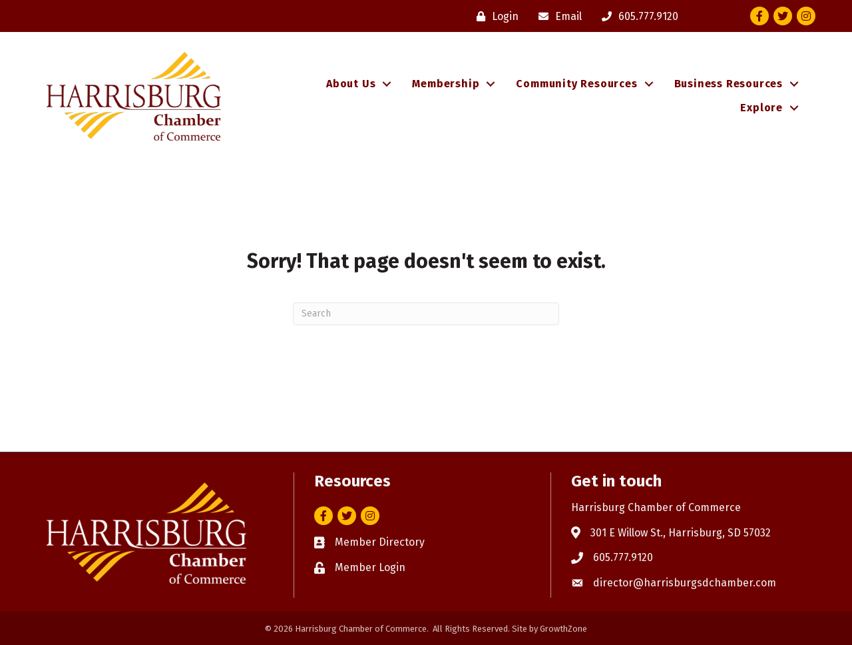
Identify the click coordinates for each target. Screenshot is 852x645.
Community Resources (576, 83)
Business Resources (728, 83)
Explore (761, 107)
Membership (445, 83)
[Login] (494, 16)
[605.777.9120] (636, 16)
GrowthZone (563, 629)
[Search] (426, 314)
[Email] (557, 16)
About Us (350, 83)
